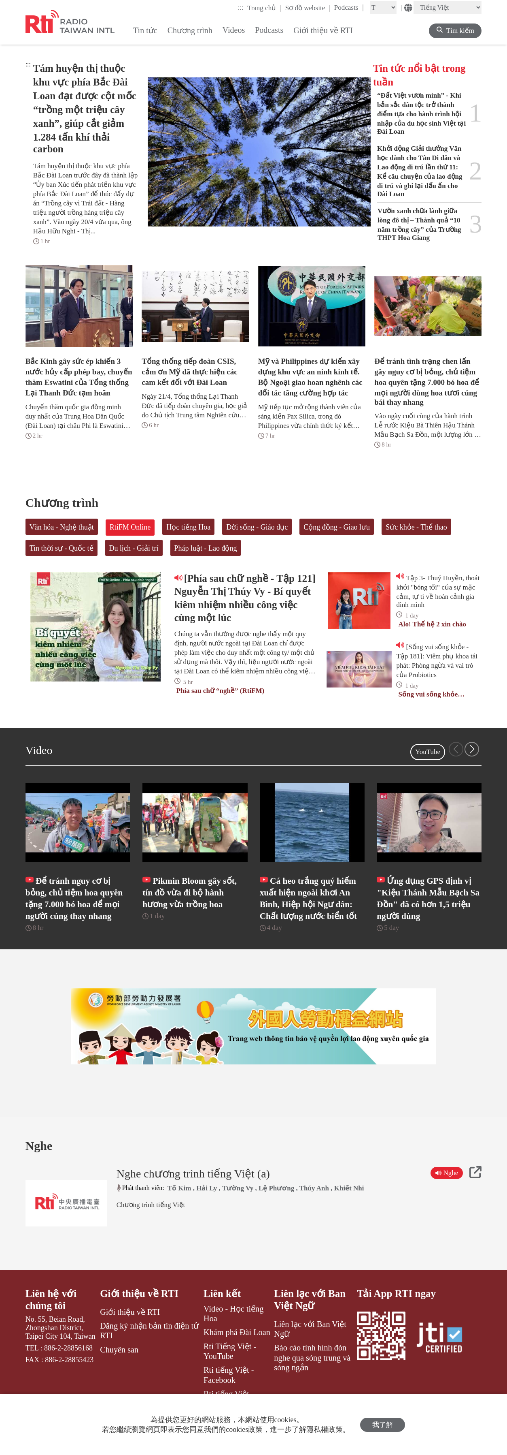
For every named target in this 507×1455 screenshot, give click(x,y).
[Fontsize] (383, 7)
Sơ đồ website (308, 8)
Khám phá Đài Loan (237, 1332)
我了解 (382, 1425)
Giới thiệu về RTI (139, 1293)
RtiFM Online (130, 527)
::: (241, 7)
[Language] (448, 7)
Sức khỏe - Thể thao (416, 527)
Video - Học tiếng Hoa (233, 1313)
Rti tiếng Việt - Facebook (229, 1374)
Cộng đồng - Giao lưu (336, 527)
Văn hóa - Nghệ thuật (62, 527)
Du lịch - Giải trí (134, 548)
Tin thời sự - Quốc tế (61, 548)
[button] (472, 749)
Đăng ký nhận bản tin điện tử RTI (149, 1330)
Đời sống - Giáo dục (257, 527)
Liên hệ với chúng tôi (50, 1299)
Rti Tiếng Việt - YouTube (230, 1351)
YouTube (427, 752)
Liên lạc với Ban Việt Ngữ (310, 1299)
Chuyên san (119, 1349)
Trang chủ (264, 8)
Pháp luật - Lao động (205, 548)
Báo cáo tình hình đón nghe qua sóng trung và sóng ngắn (312, 1357)
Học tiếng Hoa (188, 527)
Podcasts (349, 7)
